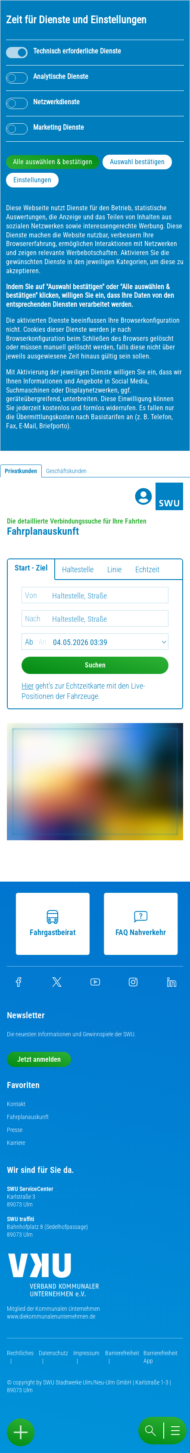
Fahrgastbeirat (54, 923)
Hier (28, 685)
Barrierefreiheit (122, 1353)
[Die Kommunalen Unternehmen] (53, 1278)
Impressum (86, 1353)
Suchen (95, 665)
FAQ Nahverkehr (142, 923)
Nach (32, 618)
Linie (114, 569)
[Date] (95, 641)
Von (31, 595)
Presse (14, 1129)
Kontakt (16, 1104)
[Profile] (143, 496)
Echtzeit (147, 569)
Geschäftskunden (66, 471)
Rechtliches (20, 1353)
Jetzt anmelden (39, 1059)
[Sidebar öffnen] (20, 1432)
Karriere (16, 1142)
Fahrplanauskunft (28, 1116)
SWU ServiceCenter (30, 1188)
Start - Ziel (31, 567)
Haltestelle (77, 569)
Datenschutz (53, 1353)
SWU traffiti (20, 1219)
